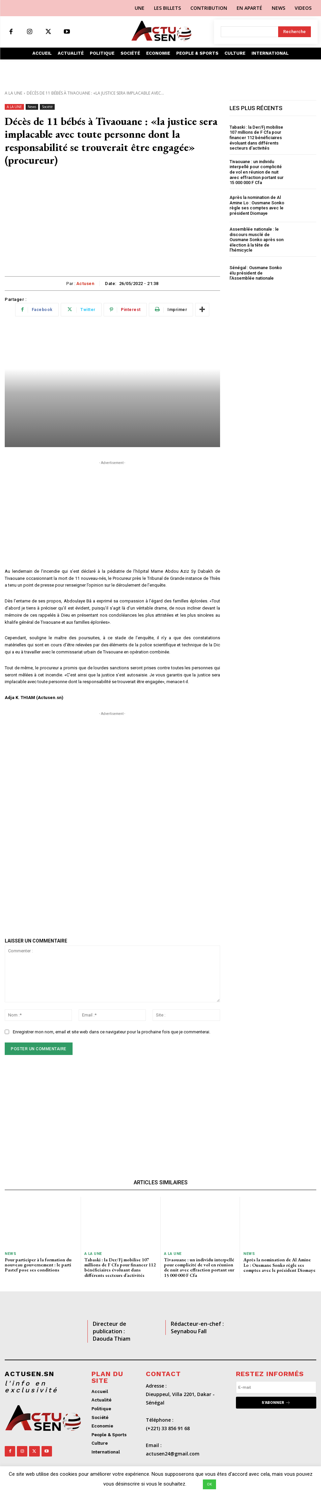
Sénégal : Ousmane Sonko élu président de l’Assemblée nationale (256, 273)
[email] (276, 1387)
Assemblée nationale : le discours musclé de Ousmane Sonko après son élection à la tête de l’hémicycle (257, 240)
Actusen (85, 283)
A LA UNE (13, 93)
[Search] (294, 31)
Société (47, 107)
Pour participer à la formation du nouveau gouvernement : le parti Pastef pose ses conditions (38, 1265)
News (32, 107)
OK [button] (209, 1484)
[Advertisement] (112, 225)
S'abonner (276, 1402)
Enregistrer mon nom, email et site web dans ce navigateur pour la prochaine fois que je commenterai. (111, 1031)
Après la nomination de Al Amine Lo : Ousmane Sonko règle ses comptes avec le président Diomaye (257, 205)
